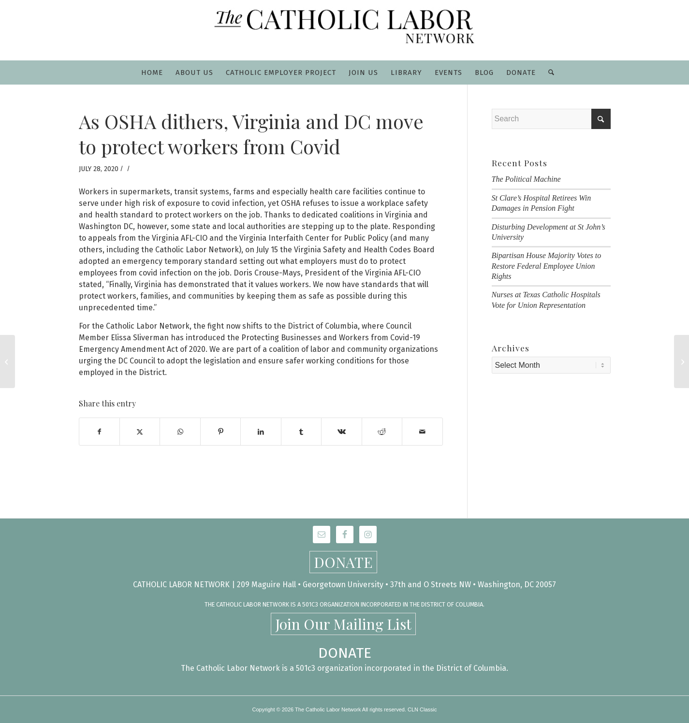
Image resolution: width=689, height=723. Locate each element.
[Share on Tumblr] (301, 431)
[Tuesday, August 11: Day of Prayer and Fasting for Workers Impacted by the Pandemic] (681, 361)
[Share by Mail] (422, 431)
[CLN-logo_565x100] (345, 30)
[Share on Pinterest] (220, 431)
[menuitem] (152, 72)
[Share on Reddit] (382, 431)
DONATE (343, 562)
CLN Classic (422, 709)
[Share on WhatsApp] (180, 431)
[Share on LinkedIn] (260, 431)
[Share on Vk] (341, 431)
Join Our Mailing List (343, 624)
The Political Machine (526, 179)
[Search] (548, 72)
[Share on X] (140, 431)
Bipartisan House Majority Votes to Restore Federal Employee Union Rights (546, 265)
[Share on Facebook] (99, 431)
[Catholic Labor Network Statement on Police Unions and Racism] (7, 361)
